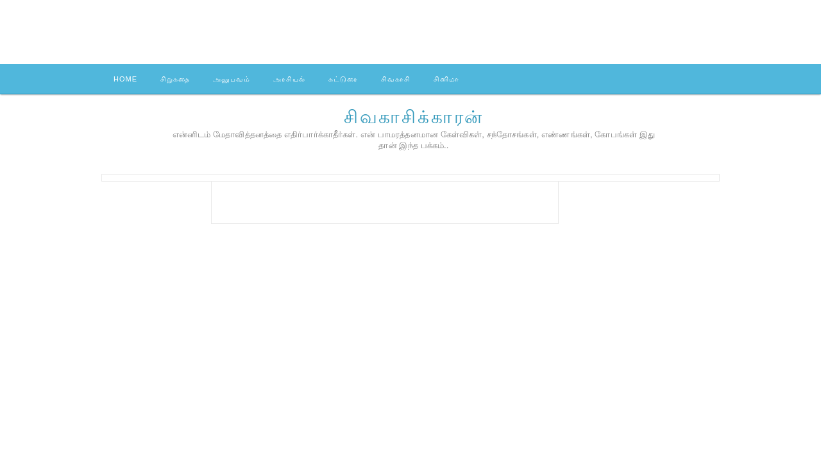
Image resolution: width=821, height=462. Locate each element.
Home (125, 79)
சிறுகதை (175, 79)
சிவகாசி (395, 79)
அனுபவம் (231, 79)
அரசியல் (289, 79)
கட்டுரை (343, 79)
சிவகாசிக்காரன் (414, 117)
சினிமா (446, 79)
